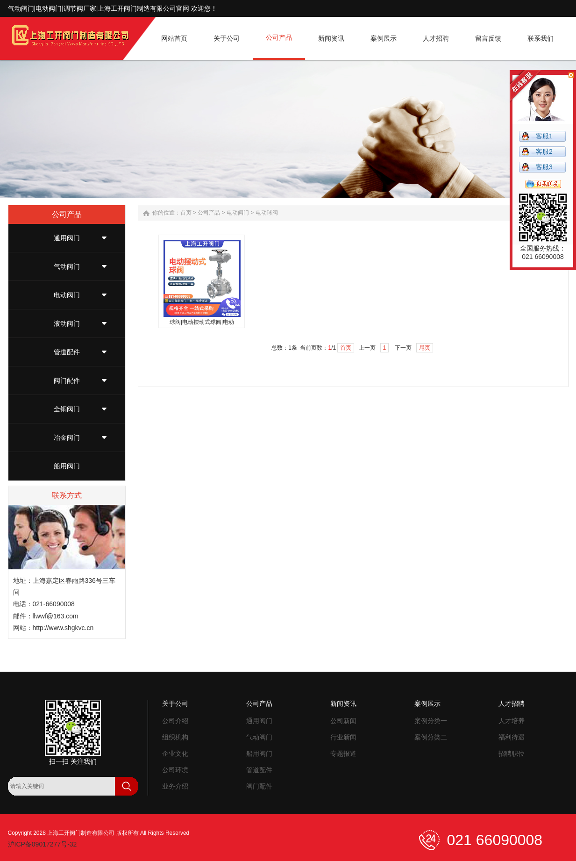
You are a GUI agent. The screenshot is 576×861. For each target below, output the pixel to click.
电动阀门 (67, 295)
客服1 (544, 136)
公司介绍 (175, 721)
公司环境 (175, 770)
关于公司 (175, 703)
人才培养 (511, 721)
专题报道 (343, 753)
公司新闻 (343, 721)
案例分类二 (430, 737)
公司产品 (209, 212)
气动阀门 (67, 266)
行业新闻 (343, 737)
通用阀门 (67, 238)
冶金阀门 (67, 437)
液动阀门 (67, 323)
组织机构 (175, 737)
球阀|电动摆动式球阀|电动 (202, 322)
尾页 (424, 347)
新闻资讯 (343, 703)
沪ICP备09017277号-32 (42, 844)
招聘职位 (511, 753)
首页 (186, 212)
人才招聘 (511, 703)
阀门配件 (67, 380)
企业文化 (175, 753)
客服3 (544, 167)
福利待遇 (511, 737)
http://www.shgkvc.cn (63, 627)
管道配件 (67, 352)
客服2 (544, 151)
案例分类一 (430, 721)
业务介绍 (175, 786)
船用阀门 (67, 466)
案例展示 (427, 703)
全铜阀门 (67, 409)
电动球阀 (267, 212)
